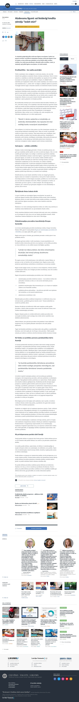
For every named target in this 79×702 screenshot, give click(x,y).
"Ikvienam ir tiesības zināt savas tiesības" (16, 692)
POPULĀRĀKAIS (64, 54)
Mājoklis (38, 646)
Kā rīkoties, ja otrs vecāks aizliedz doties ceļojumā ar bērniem (67, 625)
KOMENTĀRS (5, 582)
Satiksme (6, 624)
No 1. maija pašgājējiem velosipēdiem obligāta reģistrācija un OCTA (8, 621)
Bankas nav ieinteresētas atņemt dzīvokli (26, 503)
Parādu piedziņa (31, 626)
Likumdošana (72, 595)
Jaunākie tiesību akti (14, 663)
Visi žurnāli (64, 666)
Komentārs (9, 28)
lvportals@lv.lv (37, 685)
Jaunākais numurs (66, 663)
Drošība (67, 577)
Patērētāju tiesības (65, 129)
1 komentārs (19, 528)
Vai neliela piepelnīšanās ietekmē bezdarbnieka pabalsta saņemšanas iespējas (68, 636)
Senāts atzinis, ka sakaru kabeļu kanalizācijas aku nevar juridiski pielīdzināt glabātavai (68, 156)
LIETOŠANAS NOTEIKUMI (13, 684)
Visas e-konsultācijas (66, 642)
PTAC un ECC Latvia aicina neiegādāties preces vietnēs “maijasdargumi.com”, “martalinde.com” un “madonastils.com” (67, 124)
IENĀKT (75, 1)
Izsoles (35, 664)
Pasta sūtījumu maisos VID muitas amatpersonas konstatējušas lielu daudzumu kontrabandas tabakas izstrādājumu (67, 101)
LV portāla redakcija (35, 683)
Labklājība (68, 148)
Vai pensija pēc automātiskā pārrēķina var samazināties (8, 640)
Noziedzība (68, 106)
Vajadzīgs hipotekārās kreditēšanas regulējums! (27, 512)
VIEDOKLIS (4, 585)
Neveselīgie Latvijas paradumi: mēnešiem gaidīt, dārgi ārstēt (26, 593)
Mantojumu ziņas (37, 666)
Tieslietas (64, 159)
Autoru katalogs (65, 664)
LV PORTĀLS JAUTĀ (6, 584)
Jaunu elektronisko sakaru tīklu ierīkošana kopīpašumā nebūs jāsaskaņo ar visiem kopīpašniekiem (37, 642)
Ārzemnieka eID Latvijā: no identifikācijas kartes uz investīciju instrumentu (56, 593)
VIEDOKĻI (18, 8)
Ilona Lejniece (5, 17)
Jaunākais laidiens (38, 663)
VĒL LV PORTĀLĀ (6, 603)
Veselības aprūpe (24, 597)
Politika (47, 576)
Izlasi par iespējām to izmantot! (39, 480)
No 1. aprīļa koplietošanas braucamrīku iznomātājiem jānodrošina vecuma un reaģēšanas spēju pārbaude (51, 642)
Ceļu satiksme (53, 646)
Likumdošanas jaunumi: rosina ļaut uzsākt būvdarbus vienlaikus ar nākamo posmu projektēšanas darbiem (22, 642)
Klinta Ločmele (18, 505)
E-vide (58, 596)
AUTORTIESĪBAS (11, 687)
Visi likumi (12, 666)
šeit (32, 476)
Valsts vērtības (38, 596)
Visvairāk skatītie (14, 664)
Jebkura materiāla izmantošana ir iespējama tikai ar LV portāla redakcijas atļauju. (20, 694)
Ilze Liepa (17, 497)
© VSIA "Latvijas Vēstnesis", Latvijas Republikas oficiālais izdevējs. (16, 695)
